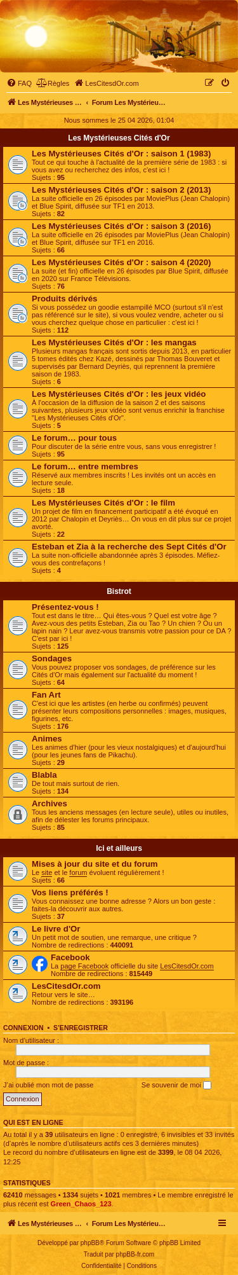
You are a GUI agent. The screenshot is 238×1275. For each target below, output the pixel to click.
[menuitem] (19, 83)
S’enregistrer (80, 1027)
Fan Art (46, 695)
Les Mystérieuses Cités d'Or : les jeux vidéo (119, 394)
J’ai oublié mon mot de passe (48, 1085)
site (46, 872)
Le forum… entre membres (85, 466)
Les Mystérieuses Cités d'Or (118, 138)
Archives (49, 803)
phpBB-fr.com (135, 1254)
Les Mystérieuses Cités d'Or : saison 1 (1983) (121, 153)
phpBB (90, 1242)
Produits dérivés (64, 298)
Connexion (23, 1027)
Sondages (52, 658)
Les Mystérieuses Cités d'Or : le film (103, 502)
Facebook (70, 957)
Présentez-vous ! (65, 607)
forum (78, 872)
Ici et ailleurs (119, 848)
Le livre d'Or (56, 929)
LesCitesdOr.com (186, 966)
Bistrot (119, 591)
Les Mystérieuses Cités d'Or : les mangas (114, 342)
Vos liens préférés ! (70, 892)
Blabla (44, 775)
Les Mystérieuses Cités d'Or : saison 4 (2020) (121, 262)
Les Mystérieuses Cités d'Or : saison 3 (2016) (121, 226)
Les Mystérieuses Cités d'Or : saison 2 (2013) (121, 190)
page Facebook (84, 966)
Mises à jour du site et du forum (95, 864)
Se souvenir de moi (176, 1085)
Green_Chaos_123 (81, 1204)
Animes (47, 738)
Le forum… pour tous (74, 438)
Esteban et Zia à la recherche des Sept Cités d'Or (129, 546)
